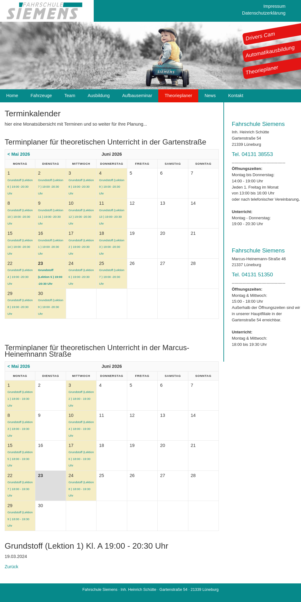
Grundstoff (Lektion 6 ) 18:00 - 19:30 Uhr (81, 458)
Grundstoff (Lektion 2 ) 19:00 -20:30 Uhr (81, 247)
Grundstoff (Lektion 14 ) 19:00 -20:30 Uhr (20, 247)
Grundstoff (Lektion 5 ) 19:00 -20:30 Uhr (50, 276)
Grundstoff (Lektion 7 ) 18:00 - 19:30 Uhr (20, 488)
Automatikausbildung (270, 51)
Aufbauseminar (137, 95)
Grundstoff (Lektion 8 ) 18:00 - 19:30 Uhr (81, 488)
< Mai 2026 (18, 154)
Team (69, 95)
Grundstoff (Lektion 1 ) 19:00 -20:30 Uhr (50, 247)
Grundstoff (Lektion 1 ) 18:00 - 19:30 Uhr (20, 398)
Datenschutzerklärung (263, 13)
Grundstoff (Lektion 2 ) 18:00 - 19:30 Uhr (81, 398)
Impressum (274, 6)
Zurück (11, 566)
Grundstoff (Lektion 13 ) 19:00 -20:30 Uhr (111, 216)
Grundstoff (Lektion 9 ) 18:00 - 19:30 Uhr (20, 519)
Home (12, 95)
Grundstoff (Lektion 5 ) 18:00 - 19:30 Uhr (20, 458)
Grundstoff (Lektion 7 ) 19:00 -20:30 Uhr (50, 186)
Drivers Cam (260, 36)
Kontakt (235, 95)
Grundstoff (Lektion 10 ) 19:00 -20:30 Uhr (20, 216)
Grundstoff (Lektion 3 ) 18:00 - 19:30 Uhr (20, 428)
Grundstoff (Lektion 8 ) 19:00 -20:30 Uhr (81, 186)
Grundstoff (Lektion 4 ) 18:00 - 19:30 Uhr (81, 428)
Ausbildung (99, 95)
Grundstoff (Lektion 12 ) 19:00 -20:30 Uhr (81, 216)
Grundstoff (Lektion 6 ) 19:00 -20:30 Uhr (20, 186)
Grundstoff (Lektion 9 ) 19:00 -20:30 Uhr (111, 186)
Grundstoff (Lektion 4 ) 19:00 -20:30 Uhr (20, 276)
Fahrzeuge (41, 95)
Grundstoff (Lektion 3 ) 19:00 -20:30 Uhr (111, 247)
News (210, 95)
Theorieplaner (262, 70)
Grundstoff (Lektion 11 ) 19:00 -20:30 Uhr (50, 216)
